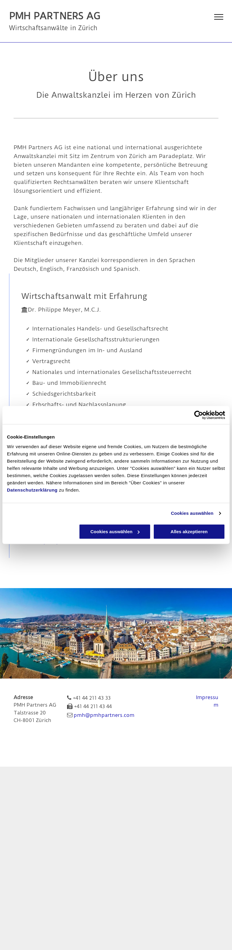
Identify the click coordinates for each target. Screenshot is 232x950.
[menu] (219, 17)
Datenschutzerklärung (32, 489)
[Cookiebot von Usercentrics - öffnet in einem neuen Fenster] (198, 415)
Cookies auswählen (192, 513)
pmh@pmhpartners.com (104, 715)
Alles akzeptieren (189, 531)
